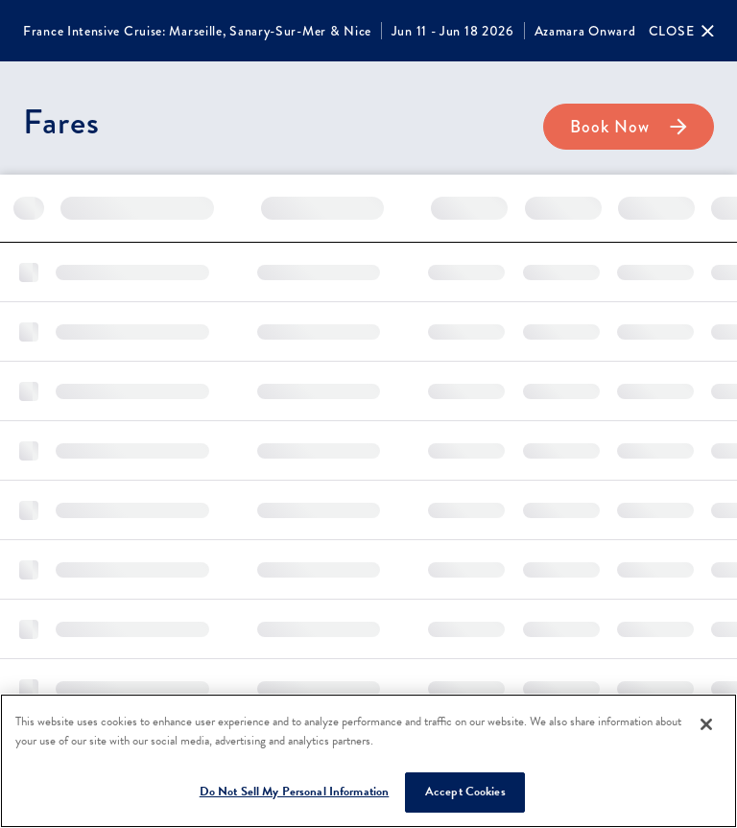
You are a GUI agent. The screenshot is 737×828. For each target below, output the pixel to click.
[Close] (681, 30)
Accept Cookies (465, 791)
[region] (368, 761)
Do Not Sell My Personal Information (295, 791)
